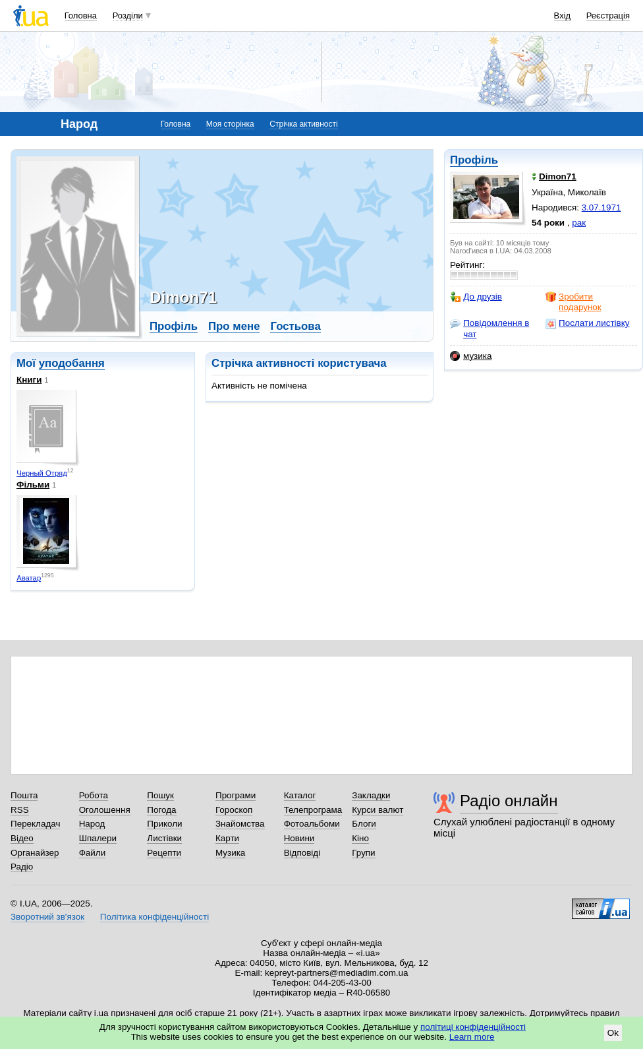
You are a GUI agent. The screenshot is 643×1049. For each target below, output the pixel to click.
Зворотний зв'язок (47, 917)
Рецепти (164, 853)
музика (470, 356)
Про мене (234, 326)
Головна (81, 15)
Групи (363, 853)
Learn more (472, 1037)
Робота (93, 795)
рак (579, 223)
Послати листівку (587, 323)
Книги (29, 380)
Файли (92, 853)
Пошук (160, 795)
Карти (227, 838)
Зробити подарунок (573, 302)
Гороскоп (233, 810)
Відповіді (302, 853)
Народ (92, 824)
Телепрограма (313, 810)
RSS (20, 810)
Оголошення (104, 810)
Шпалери (98, 838)
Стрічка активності (303, 124)
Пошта (24, 795)
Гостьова (295, 326)
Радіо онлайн (509, 801)
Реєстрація (608, 15)
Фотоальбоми (312, 824)
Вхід (562, 15)
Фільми (32, 485)
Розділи (128, 15)
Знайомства (240, 824)
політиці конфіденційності (473, 1027)
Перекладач (35, 824)
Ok (613, 1033)
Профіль (474, 160)
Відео (22, 838)
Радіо (22, 867)
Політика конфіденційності (154, 917)
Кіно (360, 838)
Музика (230, 853)
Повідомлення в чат (489, 328)
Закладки (371, 795)
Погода (161, 810)
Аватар (28, 578)
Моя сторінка (230, 124)
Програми (235, 795)
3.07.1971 (601, 207)
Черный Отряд (41, 473)
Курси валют (377, 810)
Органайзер (35, 853)
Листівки (164, 838)
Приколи (164, 824)
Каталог (300, 795)
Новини (299, 838)
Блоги (364, 824)
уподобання (72, 363)
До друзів (476, 297)
